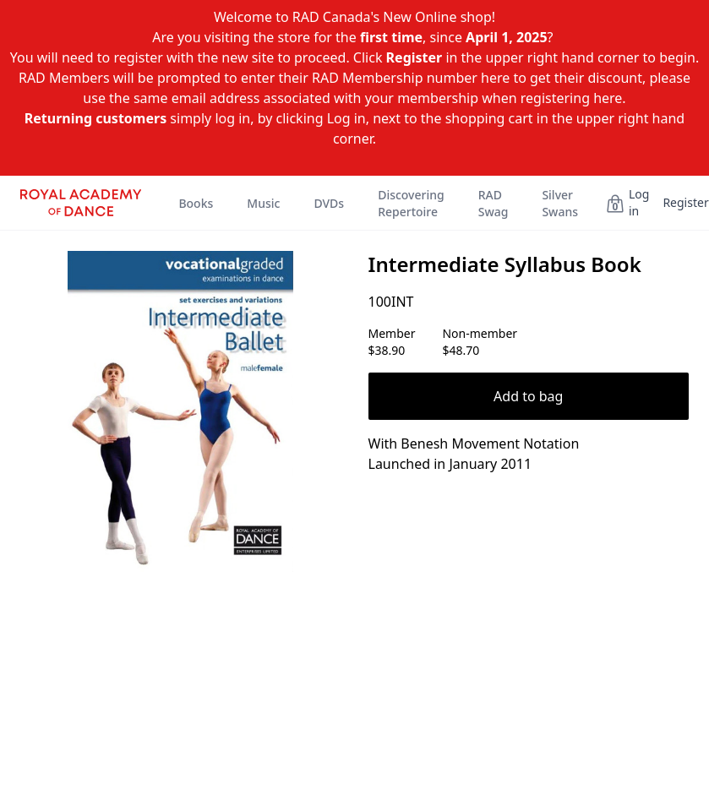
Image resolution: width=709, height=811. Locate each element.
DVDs (329, 203)
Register (685, 202)
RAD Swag (493, 203)
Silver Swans (560, 203)
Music (263, 203)
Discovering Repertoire (411, 203)
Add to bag (528, 396)
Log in (639, 202)
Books (195, 203)
